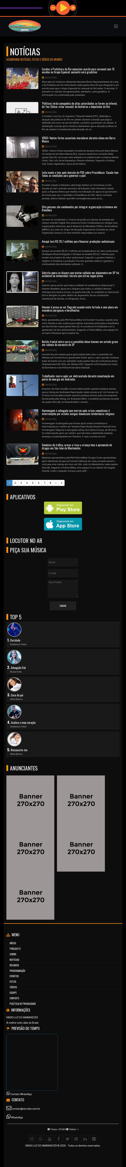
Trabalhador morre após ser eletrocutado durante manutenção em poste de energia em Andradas (78, 378)
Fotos (13, 981)
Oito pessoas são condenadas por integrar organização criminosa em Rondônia (79, 208)
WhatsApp (17, 1117)
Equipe (13, 992)
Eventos (14, 976)
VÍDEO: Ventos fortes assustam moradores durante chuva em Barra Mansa (78, 140)
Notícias (14, 960)
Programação (17, 971)
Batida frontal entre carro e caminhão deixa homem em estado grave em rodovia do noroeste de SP (80, 343)
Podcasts (15, 948)
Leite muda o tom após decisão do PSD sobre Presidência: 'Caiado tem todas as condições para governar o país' (80, 174)
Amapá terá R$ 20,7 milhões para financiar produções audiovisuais (78, 241)
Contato (14, 998)
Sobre (13, 954)
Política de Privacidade (23, 1004)
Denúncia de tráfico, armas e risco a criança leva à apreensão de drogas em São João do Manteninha (77, 447)
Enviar (63, 606)
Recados (14, 965)
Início (13, 943)
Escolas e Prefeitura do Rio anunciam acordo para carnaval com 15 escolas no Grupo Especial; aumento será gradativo (78, 71)
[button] (116, 26)
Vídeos (13, 987)
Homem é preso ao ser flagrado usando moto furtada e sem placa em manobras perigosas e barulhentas (80, 309)
